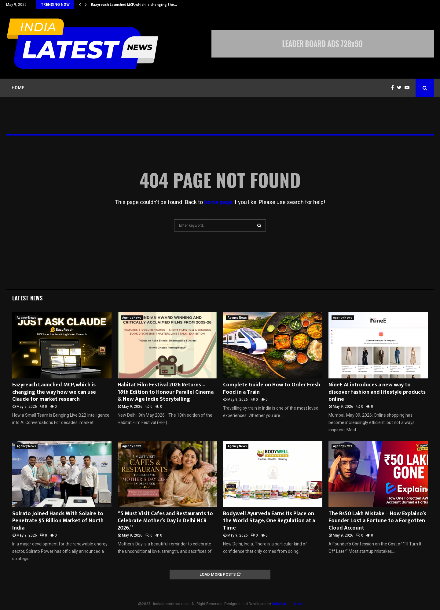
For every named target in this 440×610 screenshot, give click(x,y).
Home (18, 87)
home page (218, 202)
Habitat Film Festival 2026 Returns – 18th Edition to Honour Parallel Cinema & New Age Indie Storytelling (166, 392)
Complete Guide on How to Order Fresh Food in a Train (271, 388)
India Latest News (287, 604)
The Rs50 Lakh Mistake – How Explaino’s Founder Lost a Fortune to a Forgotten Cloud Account (377, 521)
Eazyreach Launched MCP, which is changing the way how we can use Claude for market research (54, 392)
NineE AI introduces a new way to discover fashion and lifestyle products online (377, 392)
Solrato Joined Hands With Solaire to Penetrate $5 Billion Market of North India (58, 521)
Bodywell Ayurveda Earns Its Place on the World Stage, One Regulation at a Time (269, 521)
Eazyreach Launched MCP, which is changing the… (134, 5)
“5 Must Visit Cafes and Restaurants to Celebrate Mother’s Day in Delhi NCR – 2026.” (165, 521)
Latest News (27, 298)
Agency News (26, 317)
